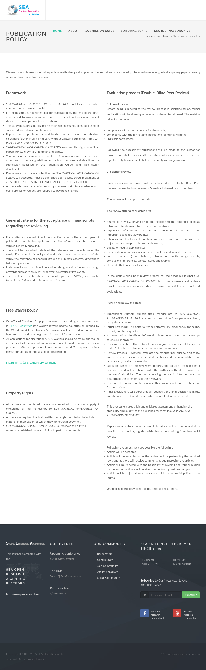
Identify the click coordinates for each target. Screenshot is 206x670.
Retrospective (59, 588)
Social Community (108, 577)
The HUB (56, 571)
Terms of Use (14, 659)
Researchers (104, 553)
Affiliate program (107, 571)
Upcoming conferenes (65, 553)
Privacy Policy (35, 659)
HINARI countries (20, 325)
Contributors (105, 559)
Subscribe (191, 594)
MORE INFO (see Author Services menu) (31, 362)
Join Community (107, 565)
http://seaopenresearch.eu (23, 594)
